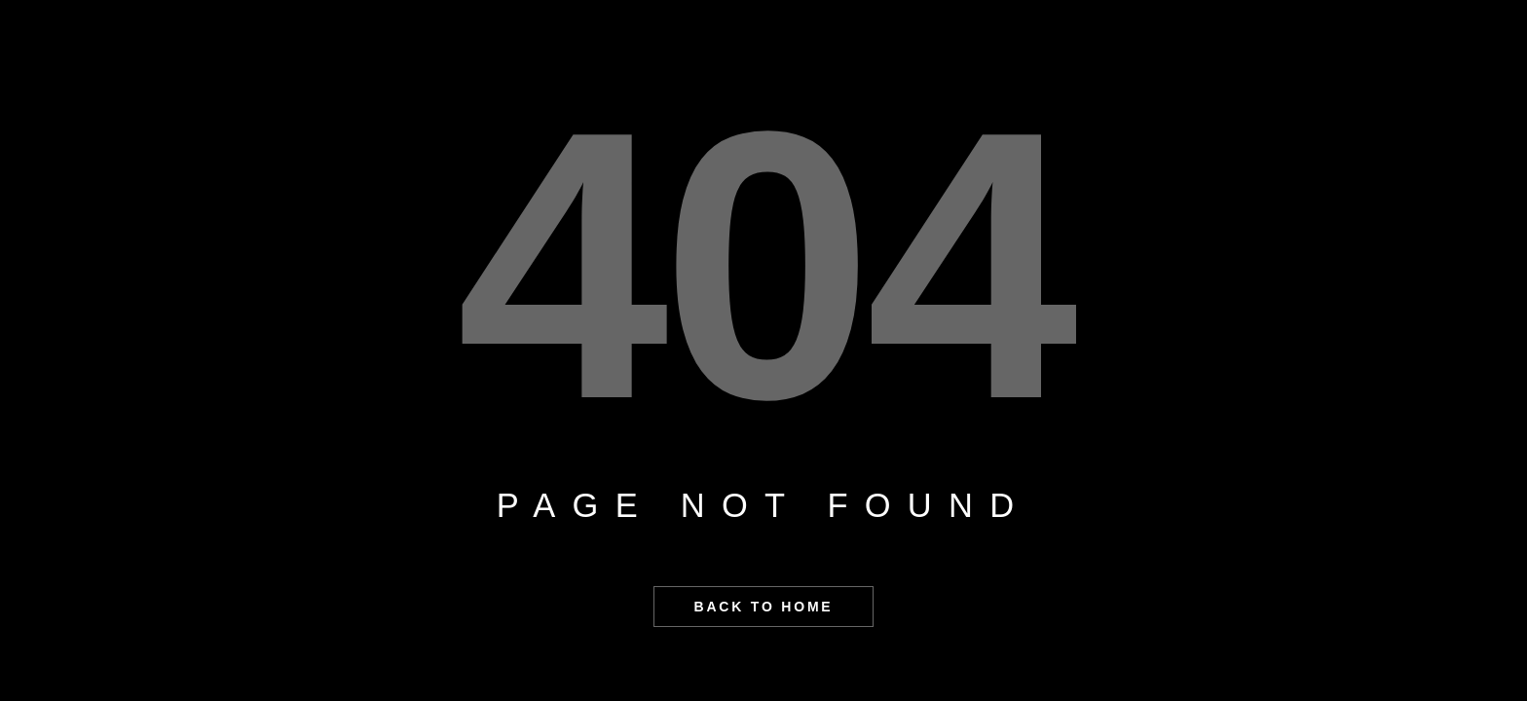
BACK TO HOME (763, 606)
